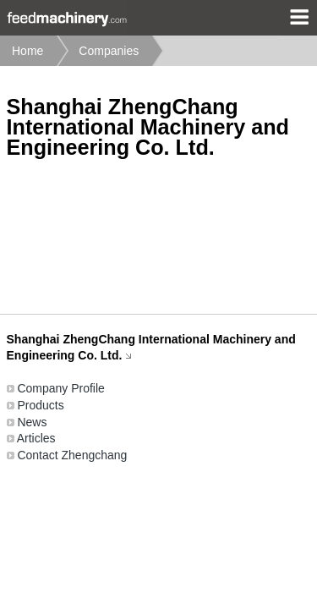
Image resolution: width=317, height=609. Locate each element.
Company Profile (61, 388)
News (31, 422)
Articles (36, 438)
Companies (109, 51)
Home (27, 51)
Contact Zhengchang (72, 455)
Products (40, 405)
